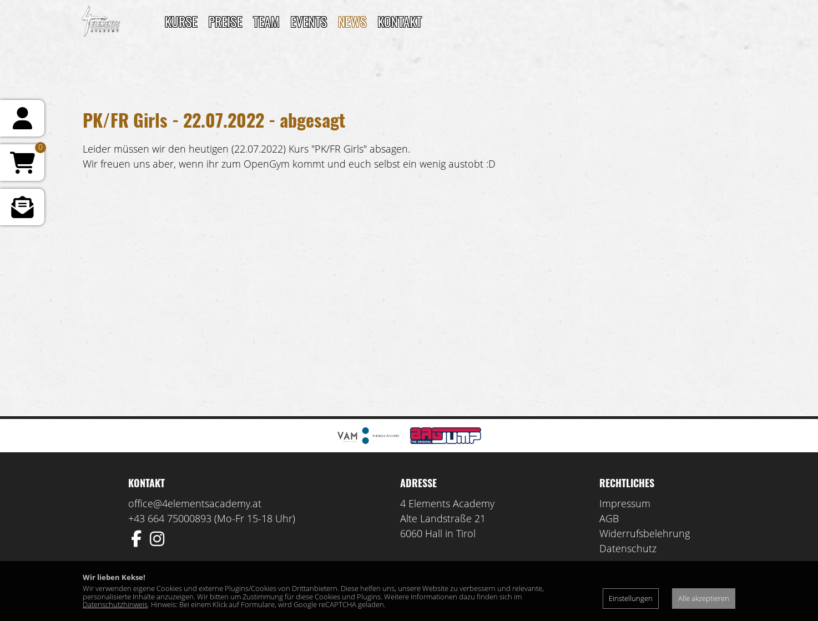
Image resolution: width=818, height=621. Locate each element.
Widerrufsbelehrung (644, 533)
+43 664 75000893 (169, 518)
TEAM (266, 21)
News (352, 21)
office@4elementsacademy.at (194, 503)
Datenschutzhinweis (115, 604)
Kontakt (399, 21)
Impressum (624, 503)
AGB (609, 518)
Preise (225, 21)
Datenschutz (628, 548)
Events (309, 21)
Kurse (181, 21)
